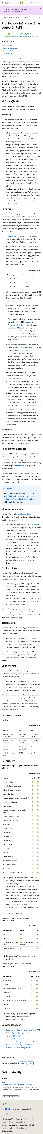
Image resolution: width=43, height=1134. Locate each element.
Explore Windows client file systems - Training (17, 1084)
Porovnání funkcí (8, 51)
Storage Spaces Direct (22, 350)
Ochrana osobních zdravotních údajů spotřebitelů (18, 1125)
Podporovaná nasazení (10, 48)
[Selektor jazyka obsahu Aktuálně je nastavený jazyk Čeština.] (6, 1104)
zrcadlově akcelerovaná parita (17, 236)
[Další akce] (39, 17)
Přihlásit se (37, 3)
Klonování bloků (14, 381)
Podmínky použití (7, 1128)
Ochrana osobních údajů (17, 1122)
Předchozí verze (21, 1119)
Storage (25, 17)
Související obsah (8, 53)
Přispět (4, 1122)
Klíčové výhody (8, 45)
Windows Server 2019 (15, 36)
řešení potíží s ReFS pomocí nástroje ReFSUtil (22, 1042)
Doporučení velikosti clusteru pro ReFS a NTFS (23, 1030)
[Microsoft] (21, 2)
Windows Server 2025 (17, 34)
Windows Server (14, 17)
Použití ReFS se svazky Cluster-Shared (19, 1045)
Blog (30, 1119)
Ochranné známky (21, 1128)
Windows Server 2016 (32, 36)
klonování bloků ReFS (14, 1036)
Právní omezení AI (7, 1119)
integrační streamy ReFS (15, 1039)
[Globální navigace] (2, 3)
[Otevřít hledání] (31, 3)
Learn (4, 17)
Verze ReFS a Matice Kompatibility (18, 1048)
